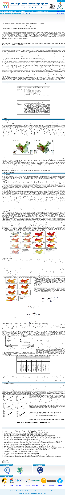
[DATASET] (59, 13)
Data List (11, 11)
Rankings (46, 11)
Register (62, 11)
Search (15, 11)
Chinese (58, 0)
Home (1, 11)
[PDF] (63, 13)
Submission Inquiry (40, 11)
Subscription (32, 11)
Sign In (58, 11)
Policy (18, 11)
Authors (27, 11)
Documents (23, 11)
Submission (6, 11)
